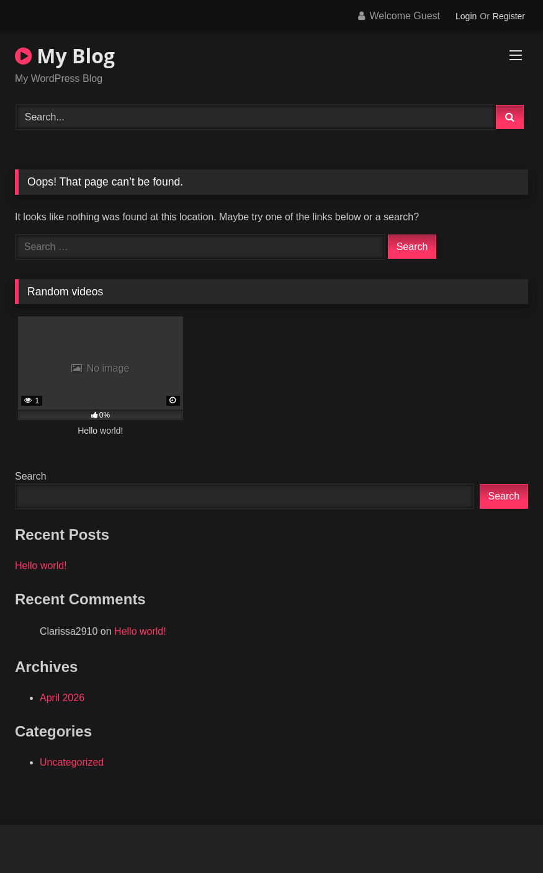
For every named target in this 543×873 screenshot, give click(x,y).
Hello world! (41, 565)
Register (509, 16)
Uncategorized (72, 762)
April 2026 (62, 697)
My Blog (65, 55)
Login (466, 16)
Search (31, 476)
